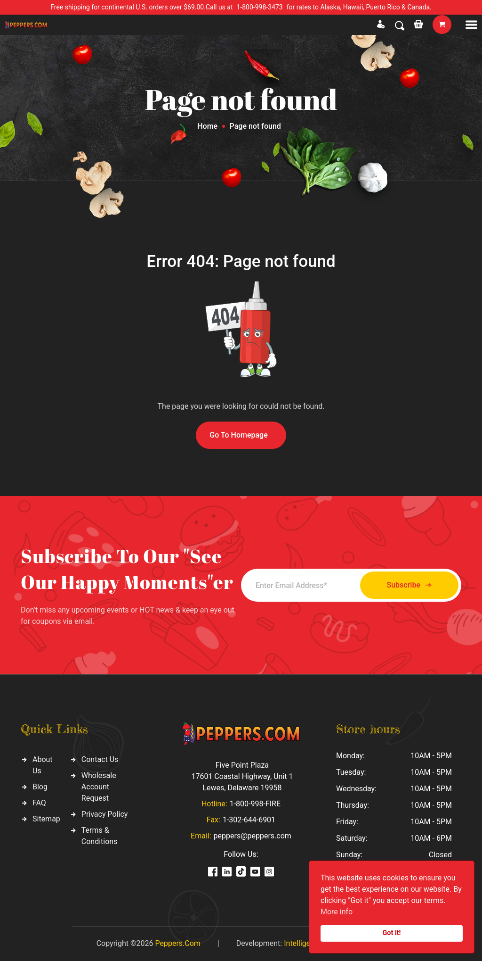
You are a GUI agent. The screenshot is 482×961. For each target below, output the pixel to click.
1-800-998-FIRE (255, 803)
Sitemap (46, 818)
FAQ (39, 802)
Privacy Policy (104, 814)
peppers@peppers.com (252, 835)
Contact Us (100, 759)
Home (207, 126)
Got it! (392, 933)
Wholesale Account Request (98, 787)
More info (337, 911)
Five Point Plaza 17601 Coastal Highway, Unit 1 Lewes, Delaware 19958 (242, 776)
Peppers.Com (177, 943)
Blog (40, 786)
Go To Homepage (238, 435)
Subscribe (409, 585)
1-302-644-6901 (249, 819)
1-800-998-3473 (260, 7)
